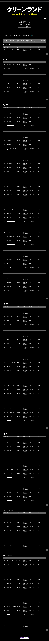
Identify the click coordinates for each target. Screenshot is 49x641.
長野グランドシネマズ (9, 316)
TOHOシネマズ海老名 (9, 194)
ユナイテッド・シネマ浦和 (10, 209)
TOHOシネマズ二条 (9, 488)
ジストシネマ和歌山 (9, 500)
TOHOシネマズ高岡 (9, 335)
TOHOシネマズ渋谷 (9, 121)
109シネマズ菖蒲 (9, 213)
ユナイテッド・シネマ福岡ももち (11, 564)
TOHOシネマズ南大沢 (9, 171)
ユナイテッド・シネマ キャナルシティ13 (12, 560)
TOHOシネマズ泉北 (9, 450)
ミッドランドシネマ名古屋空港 (10, 385)
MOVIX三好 (8, 389)
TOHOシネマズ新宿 (9, 117)
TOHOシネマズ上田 (9, 324)
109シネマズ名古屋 (9, 347)
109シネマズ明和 (9, 420)
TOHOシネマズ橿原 (9, 496)
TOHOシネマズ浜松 (9, 408)
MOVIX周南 (8, 526)
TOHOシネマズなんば (9, 442)
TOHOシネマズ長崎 (9, 587)
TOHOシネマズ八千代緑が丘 (10, 240)
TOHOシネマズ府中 (9, 167)
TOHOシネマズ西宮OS (9, 477)
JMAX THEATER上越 (9, 312)
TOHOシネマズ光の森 (9, 602)
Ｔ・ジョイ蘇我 (8, 232)
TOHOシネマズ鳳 (9, 446)
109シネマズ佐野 (9, 282)
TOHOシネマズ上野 (9, 136)
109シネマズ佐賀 (9, 583)
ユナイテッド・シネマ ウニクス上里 (11, 221)
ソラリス (8, 83)
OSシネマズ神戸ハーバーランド (11, 469)
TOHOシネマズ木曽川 (9, 366)
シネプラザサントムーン (10, 416)
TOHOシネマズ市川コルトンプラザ (11, 244)
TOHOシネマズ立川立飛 (10, 163)
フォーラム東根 (8, 87)
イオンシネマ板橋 (9, 140)
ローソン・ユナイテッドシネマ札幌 (11, 49)
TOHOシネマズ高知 (9, 545)
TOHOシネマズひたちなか (10, 267)
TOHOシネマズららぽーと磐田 (10, 412)
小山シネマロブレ (9, 278)
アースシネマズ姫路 (9, 473)
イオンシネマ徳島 (9, 530)
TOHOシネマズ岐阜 (9, 393)
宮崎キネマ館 (8, 614)
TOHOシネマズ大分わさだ (10, 610)
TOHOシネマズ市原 (9, 255)
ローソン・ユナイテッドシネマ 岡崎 (11, 362)
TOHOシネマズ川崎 (9, 190)
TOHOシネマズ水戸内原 (10, 259)
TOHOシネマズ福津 (9, 579)
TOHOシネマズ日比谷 (9, 113)
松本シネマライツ (9, 320)
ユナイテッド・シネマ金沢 (10, 339)
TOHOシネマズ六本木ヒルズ (10, 125)
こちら (31, 35)
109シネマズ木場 (9, 144)
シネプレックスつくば (9, 263)
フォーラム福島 (8, 91)
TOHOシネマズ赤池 (9, 370)
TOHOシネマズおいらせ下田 (10, 64)
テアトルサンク (8, 343)
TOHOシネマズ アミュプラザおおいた (11, 606)
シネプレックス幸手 (9, 217)
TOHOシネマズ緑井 (9, 522)
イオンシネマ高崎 (9, 286)
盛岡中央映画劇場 (9, 68)
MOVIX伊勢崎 (8, 290)
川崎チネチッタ (8, 186)
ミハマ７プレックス (9, 625)
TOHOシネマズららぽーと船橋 (10, 236)
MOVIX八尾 (8, 465)
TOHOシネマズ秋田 (9, 79)
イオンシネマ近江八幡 (9, 492)
